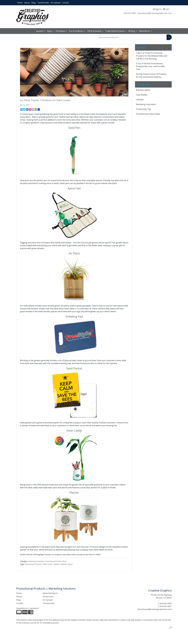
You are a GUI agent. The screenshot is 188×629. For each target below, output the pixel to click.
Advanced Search (50, 593)
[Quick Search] (131, 37)
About (27, 2)
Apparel (39, 31)
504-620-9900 (130, 13)
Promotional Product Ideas (55, 561)
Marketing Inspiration (36, 561)
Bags (49, 31)
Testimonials (43, 2)
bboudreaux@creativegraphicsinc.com (155, 13)
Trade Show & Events (114, 31)
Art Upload (55, 2)
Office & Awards (94, 31)
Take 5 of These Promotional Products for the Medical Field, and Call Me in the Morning (151, 56)
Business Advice (143, 90)
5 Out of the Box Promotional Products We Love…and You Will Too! (150, 66)
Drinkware (60, 31)
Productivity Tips (143, 109)
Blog (33, 2)
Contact (65, 2)
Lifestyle (140, 99)
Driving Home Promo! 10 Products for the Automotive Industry (151, 75)
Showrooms (48, 596)
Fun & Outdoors (76, 31)
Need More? (144, 31)
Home (20, 2)
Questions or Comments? (27, 608)
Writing (131, 31)
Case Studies (141, 94)
